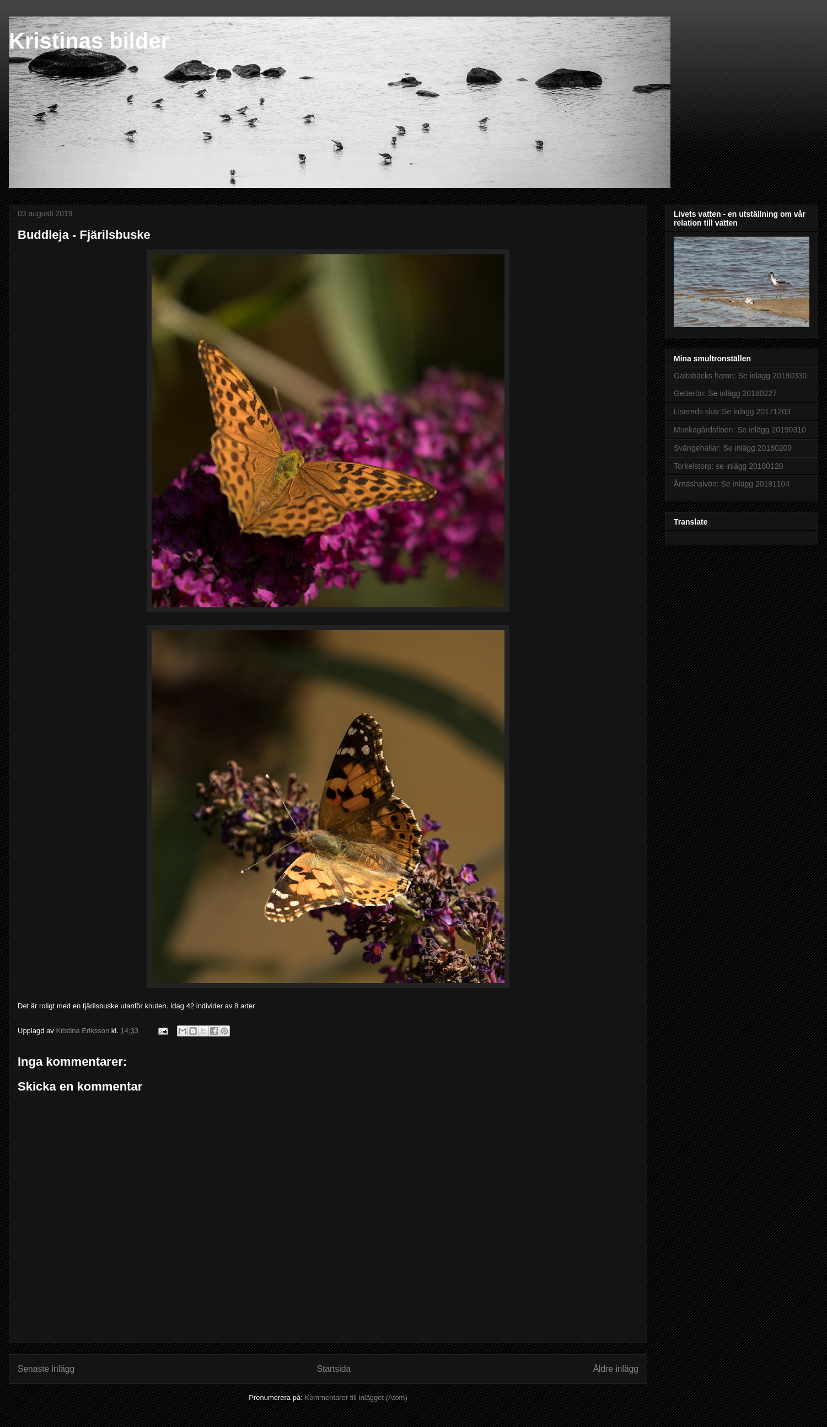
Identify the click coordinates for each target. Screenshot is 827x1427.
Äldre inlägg (615, 1368)
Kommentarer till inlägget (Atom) (355, 1397)
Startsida (334, 1368)
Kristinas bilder (89, 41)
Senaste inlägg (46, 1368)
